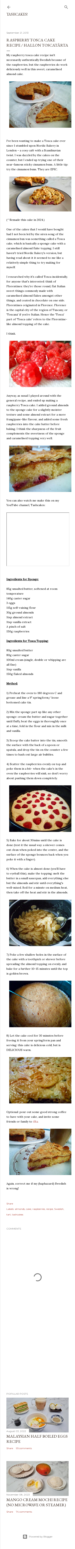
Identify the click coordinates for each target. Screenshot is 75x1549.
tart (8, 1214)
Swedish (59, 1208)
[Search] (66, 6)
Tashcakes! (17, 14)
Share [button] (9, 1203)
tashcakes (17, 1214)
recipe (49, 1208)
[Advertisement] (37, 1357)
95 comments (24, 1448)
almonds (20, 1208)
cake (28, 1208)
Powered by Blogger (38, 1536)
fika (35, 1121)
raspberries (38, 1208)
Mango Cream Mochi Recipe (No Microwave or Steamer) (36, 1502)
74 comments (24, 1511)
